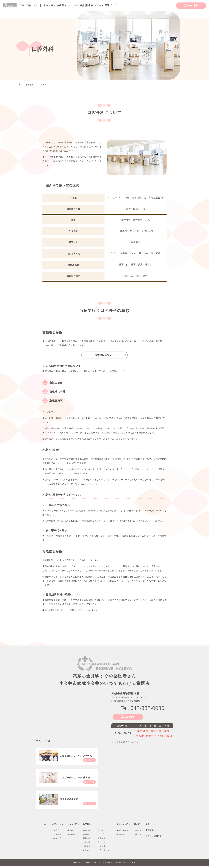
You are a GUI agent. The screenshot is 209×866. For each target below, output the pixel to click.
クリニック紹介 (76, 5)
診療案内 (61, 5)
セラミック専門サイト (155, 836)
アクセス (149, 824)
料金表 (89, 5)
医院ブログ (151, 830)
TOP (46, 824)
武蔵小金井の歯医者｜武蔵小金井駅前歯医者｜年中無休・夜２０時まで (104, 862)
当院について (32, 5)
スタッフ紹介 (48, 5)
